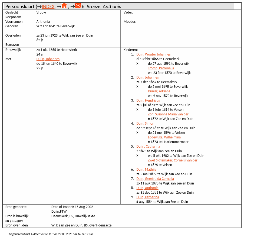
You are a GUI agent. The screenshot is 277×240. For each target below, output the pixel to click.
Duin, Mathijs (146, 169)
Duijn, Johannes (48, 59)
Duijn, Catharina (148, 146)
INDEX (48, 6)
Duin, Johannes (148, 77)
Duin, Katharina (148, 197)
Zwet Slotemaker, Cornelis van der (172, 160)
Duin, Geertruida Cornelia (155, 178)
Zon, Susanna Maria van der (168, 114)
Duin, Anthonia (148, 188)
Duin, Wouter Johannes (154, 54)
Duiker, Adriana (159, 91)
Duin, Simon (145, 123)
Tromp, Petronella (161, 68)
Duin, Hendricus (148, 100)
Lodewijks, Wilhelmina (164, 137)
